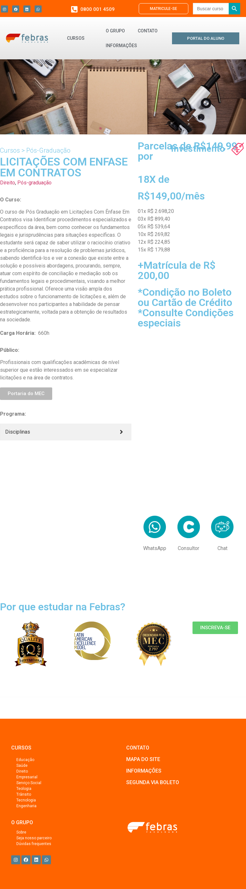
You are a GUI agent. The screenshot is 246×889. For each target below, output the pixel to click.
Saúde (22, 765)
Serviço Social (28, 783)
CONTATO (148, 30)
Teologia (23, 788)
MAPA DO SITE (143, 759)
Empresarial (26, 777)
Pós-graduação (34, 183)
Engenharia (26, 806)
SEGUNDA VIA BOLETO (152, 782)
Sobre (21, 832)
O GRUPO (115, 30)
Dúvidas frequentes (33, 844)
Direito (7, 183)
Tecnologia (26, 800)
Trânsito (23, 794)
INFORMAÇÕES (121, 45)
